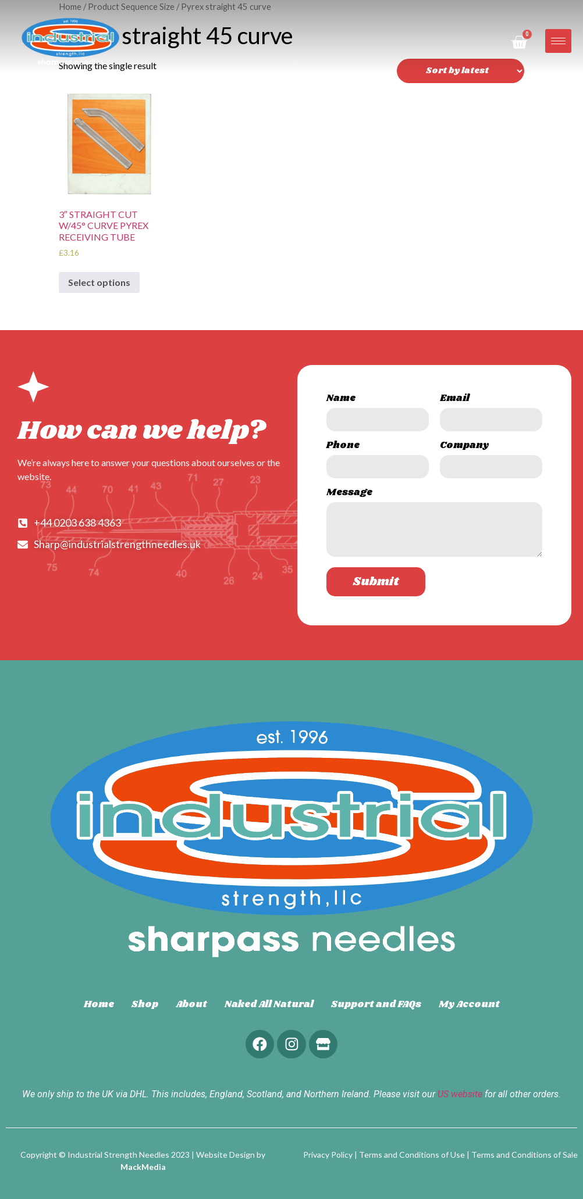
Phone (343, 446)
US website (460, 1094)
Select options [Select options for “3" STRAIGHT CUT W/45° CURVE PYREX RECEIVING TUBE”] (99, 282)
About (191, 1004)
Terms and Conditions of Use (412, 1154)
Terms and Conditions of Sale (524, 1154)
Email (455, 399)
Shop (144, 1004)
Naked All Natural (269, 1004)
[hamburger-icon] (558, 41)
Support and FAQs (376, 1004)
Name (341, 399)
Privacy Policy (328, 1154)
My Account (469, 1004)
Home (99, 1004)
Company (464, 446)
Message (349, 493)
